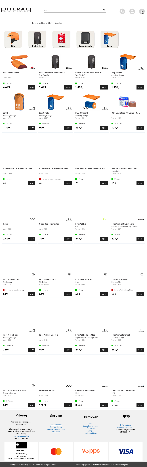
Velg (31, 239)
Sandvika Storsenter (91, 426)
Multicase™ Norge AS (120, 465)
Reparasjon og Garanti (125, 427)
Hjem (43, 23)
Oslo (90, 424)
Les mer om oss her (21, 436)
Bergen (91, 431)
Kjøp (32, 87)
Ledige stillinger (90, 433)
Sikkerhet (58, 23)
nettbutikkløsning (99, 465)
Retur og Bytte (125, 425)
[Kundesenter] (122, 11)
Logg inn (132, 11)
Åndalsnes (91, 428)
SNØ (50, 23)
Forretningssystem (83, 465)
